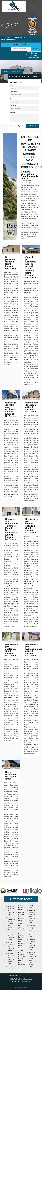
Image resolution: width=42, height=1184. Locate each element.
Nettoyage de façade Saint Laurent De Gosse (21, 916)
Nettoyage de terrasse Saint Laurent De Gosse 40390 (11, 958)
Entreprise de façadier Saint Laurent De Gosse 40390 (32, 944)
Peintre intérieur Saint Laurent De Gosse (11, 946)
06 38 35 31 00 (14, 25)
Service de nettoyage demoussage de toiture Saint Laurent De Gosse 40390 (32, 959)
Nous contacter (12, 72)
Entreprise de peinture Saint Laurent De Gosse (11, 910)
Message (12, 112)
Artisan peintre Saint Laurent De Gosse (21, 927)
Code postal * (14, 91)
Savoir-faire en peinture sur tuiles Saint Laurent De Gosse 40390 (32, 931)
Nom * (12, 85)
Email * (12, 99)
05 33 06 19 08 (5, 25)
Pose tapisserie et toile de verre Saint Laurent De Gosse (11, 922)
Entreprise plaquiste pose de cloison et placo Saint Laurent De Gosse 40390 (21, 940)
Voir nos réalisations (21, 44)
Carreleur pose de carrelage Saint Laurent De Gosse (11, 934)
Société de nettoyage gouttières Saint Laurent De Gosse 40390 (32, 916)
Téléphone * (13, 105)
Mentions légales (21, 987)
